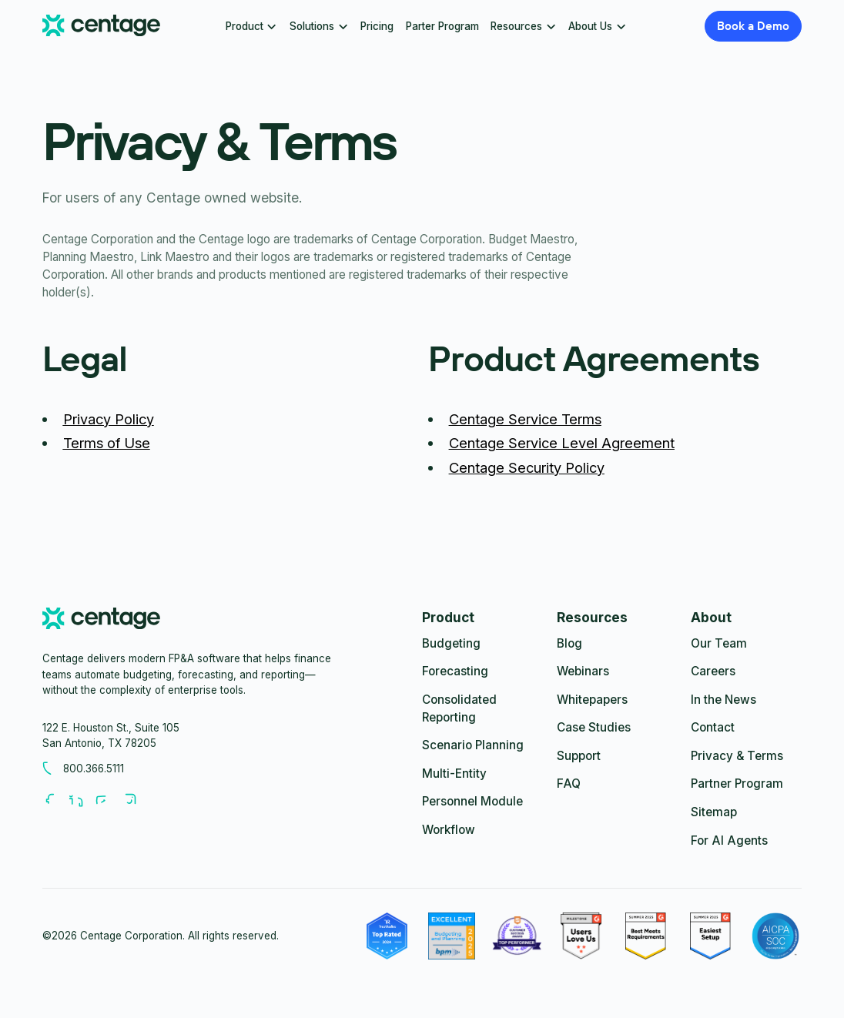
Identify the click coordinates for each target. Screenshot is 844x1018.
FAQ (569, 783)
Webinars (583, 671)
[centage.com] (101, 621)
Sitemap (714, 812)
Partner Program (737, 783)
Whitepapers (592, 699)
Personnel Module (472, 801)
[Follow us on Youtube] (108, 800)
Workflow (448, 829)
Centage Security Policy (527, 467)
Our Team (719, 643)
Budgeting (451, 643)
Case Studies (594, 727)
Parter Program (442, 26)
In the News (723, 699)
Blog (569, 643)
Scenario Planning (473, 745)
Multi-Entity (454, 773)
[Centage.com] (101, 26)
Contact (713, 727)
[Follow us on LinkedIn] (82, 800)
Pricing (377, 26)
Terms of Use (106, 442)
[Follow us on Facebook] (55, 800)
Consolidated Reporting (459, 708)
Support (579, 755)
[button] (251, 26)
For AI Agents (729, 840)
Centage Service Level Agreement (562, 442)
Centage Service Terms (525, 418)
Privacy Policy (108, 418)
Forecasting (455, 671)
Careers (713, 671)
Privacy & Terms (737, 755)
